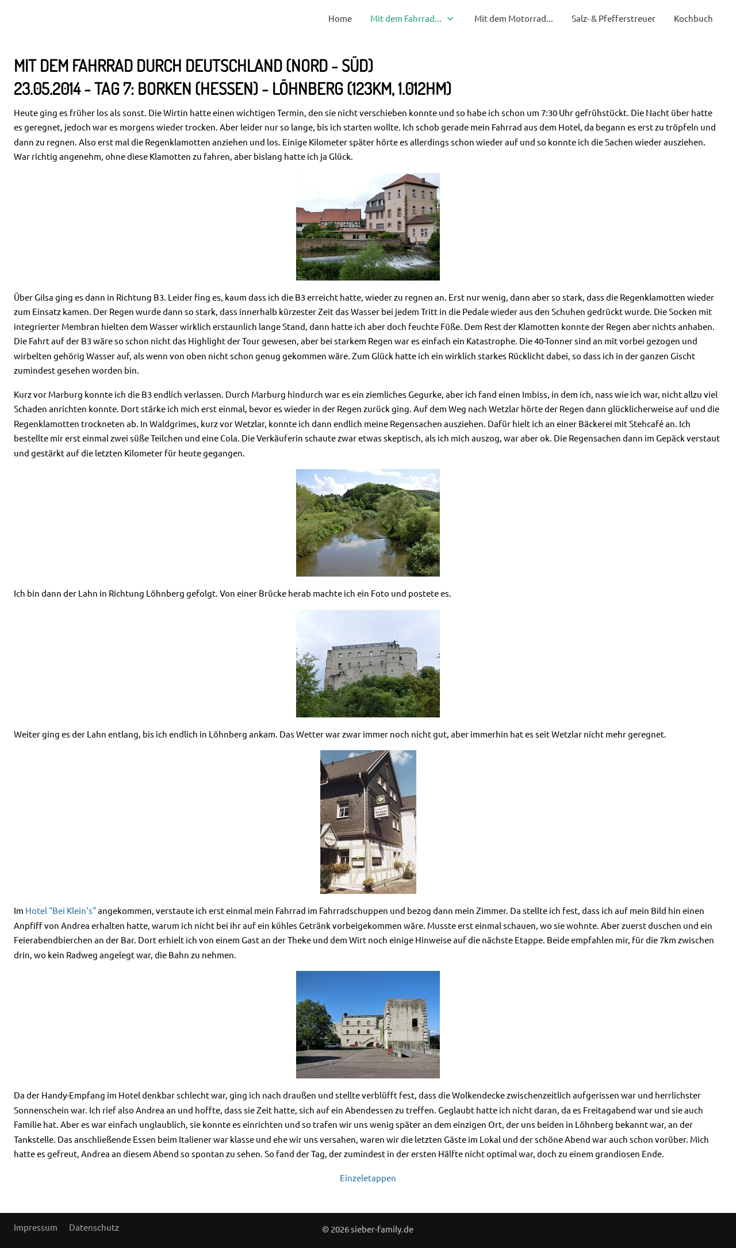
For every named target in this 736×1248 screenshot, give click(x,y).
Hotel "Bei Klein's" (60, 910)
